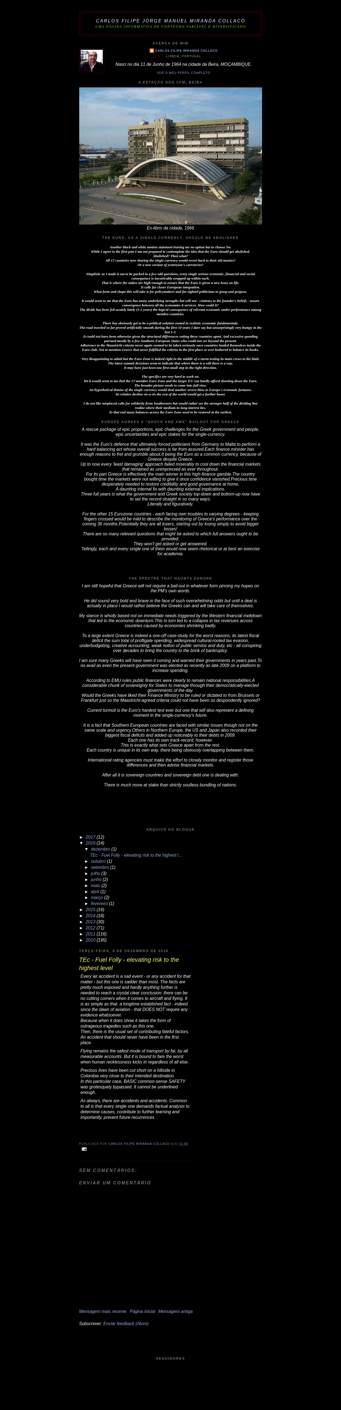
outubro (99, 861)
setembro (100, 867)
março (97, 897)
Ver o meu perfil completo (183, 72)
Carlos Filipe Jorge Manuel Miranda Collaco (170, 21)
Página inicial (142, 1311)
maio (96, 885)
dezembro (101, 849)
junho (97, 879)
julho (96, 873)
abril (95, 891)
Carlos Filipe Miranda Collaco (186, 50)
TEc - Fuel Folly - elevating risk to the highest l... (136, 855)
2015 (91, 909)
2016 (91, 843)
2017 (91, 837)
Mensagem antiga (175, 1311)
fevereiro (100, 903)
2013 (91, 921)
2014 (91, 915)
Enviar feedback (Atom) (125, 1323)
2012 (91, 928)
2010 (91, 940)
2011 (91, 934)
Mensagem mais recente (103, 1311)
